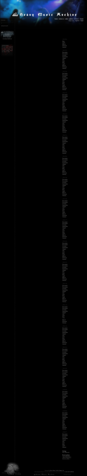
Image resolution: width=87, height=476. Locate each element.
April (63, 42)
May (63, 41)
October (64, 55)
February (64, 45)
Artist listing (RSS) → (67, 456)
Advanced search (4, 25)
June (63, 61)
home (56, 19)
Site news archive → (66, 458)
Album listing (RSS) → (67, 457)
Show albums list (65, 452)
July (63, 59)
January (64, 47)
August (64, 58)
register (77, 20)
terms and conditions (69, 471)
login (82, 20)
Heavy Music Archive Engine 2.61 (57, 470)
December (65, 52)
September (65, 56)
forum (81, 19)
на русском (71, 20)
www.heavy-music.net (7, 38)
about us (61, 19)
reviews (76, 19)
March (64, 44)
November (65, 54)
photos (71, 19)
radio (66, 19)
